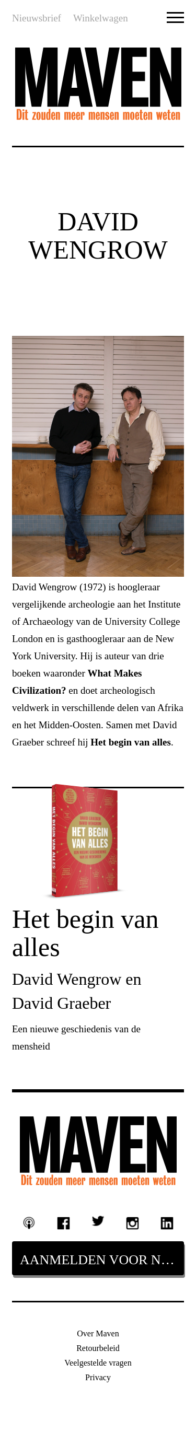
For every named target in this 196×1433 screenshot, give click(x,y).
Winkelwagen (100, 18)
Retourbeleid (98, 1348)
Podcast (29, 1223)
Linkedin (166, 1223)
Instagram (132, 1223)
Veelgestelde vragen (97, 1362)
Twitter (98, 1221)
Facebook (63, 1223)
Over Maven (98, 1333)
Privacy (98, 1377)
